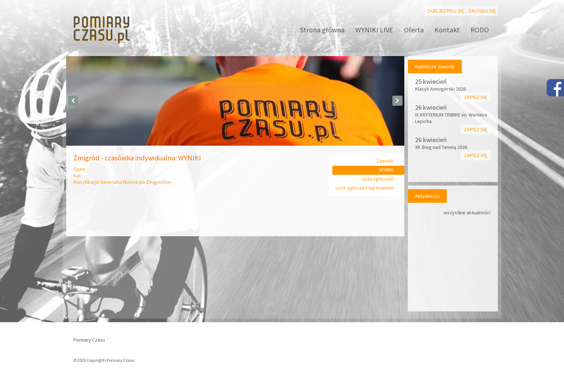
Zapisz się (475, 97)
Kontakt (447, 29)
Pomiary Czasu (89, 340)
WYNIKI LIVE (374, 29)
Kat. (77, 175)
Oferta (414, 29)
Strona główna (322, 29)
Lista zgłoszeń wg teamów (365, 187)
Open (79, 169)
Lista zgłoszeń (378, 178)
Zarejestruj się (445, 11)
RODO (479, 29)
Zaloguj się (482, 11)
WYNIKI (386, 169)
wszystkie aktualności (467, 212)
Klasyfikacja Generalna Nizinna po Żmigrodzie (122, 182)
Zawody (385, 160)
